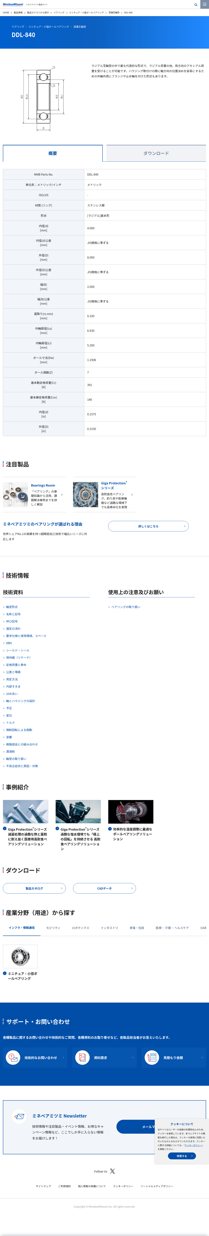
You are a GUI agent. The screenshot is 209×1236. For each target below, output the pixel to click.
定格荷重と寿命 (16, 664)
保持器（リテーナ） (19, 657)
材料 (9, 643)
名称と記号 (13, 614)
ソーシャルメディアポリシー (156, 1186)
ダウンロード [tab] (156, 153)
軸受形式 (12, 607)
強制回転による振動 (19, 730)
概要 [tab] (52, 153)
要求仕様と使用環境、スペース (26, 636)
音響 (9, 737)
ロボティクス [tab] (80, 928)
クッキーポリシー (193, 1145)
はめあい (12, 693)
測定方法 (12, 679)
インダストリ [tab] (109, 928)
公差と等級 (13, 672)
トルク (10, 722)
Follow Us (104, 1171)
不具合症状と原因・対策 (22, 766)
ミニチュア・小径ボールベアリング (86, 12)
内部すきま (13, 686)
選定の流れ (13, 628)
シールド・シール (17, 650)
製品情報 (18, 12)
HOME (6, 12)
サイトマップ (43, 1186)
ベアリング (59, 12)
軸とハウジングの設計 (20, 701)
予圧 (9, 708)
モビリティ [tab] (53, 928)
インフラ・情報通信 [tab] (22, 927)
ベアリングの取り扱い (125, 607)
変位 (9, 715)
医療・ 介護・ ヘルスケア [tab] (172, 928)
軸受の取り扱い (16, 758)
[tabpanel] (104, 304)
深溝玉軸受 (113, 12)
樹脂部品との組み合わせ (22, 744)
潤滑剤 (10, 751)
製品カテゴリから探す (38, 12)
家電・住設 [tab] (137, 928)
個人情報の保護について (92, 1186)
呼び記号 (12, 621)
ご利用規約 (64, 1186)
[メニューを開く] (204, 4)
